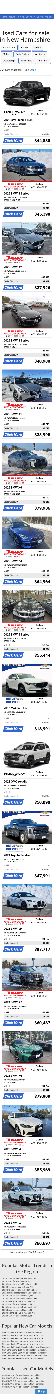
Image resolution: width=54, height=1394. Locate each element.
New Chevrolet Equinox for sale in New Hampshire (24, 1356)
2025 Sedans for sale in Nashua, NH (18, 1301)
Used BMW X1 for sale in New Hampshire (21, 1387)
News (12, 17)
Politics (20, 17)
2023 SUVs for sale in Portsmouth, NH (19, 1307)
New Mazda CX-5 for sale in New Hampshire (22, 1333)
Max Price (27, 60)
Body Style (22, 54)
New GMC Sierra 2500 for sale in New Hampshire (24, 1353)
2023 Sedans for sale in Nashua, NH (18, 1313)
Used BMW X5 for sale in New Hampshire (21, 1378)
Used (24, 47)
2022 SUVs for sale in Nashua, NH (17, 1316)
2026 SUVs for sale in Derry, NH (16, 1281)
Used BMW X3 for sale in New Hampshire (21, 1375)
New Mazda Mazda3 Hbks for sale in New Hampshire (26, 1347)
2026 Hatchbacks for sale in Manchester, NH (22, 1293)
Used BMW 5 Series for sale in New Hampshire (23, 1384)
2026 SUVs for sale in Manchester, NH (19, 1284)
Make (7, 54)
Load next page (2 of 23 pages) (27, 1252)
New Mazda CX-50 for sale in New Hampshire (22, 1335)
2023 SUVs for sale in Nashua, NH (17, 1310)
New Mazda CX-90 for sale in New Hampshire (22, 1341)
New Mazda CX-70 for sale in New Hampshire (22, 1344)
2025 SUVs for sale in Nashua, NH (17, 1296)
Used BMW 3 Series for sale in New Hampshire (23, 1381)
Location (39, 54)
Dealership (9, 60)
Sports (40, 17)
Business (30, 17)
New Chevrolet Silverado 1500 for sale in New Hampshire (22, 1358)
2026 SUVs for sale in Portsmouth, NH (19, 1278)
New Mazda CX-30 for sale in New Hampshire (22, 1338)
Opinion (49, 17)
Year (37, 47)
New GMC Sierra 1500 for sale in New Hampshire (24, 1350)
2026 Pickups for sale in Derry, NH (17, 1287)
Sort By (44, 60)
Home (4, 17)
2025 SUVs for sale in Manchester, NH (19, 1298)
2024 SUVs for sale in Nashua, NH (17, 1304)
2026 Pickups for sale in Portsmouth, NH (20, 1290)
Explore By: (9, 47)
